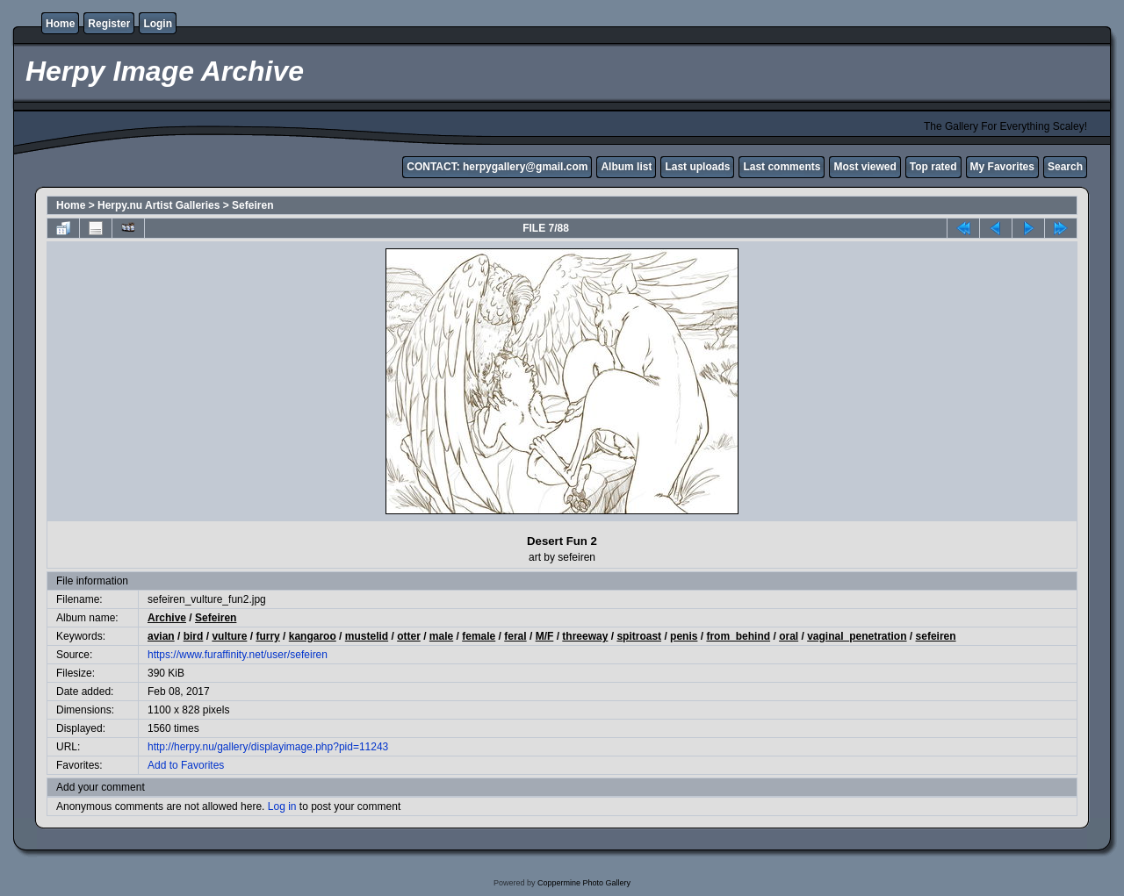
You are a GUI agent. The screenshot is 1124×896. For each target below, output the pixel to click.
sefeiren (936, 636)
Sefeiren (252, 205)
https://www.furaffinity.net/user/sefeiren (238, 655)
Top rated (933, 167)
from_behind (738, 636)
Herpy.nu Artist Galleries (158, 205)
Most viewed (864, 167)
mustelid (366, 636)
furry (267, 636)
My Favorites (1002, 167)
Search (1065, 167)
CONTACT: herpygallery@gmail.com (497, 167)
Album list (626, 167)
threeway (585, 636)
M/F (545, 636)
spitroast (638, 636)
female (478, 636)
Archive (167, 618)
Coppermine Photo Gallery (583, 882)
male (441, 636)
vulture (229, 636)
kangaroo (312, 636)
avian (161, 636)
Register (109, 24)
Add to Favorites (186, 765)
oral (788, 636)
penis (683, 636)
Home (60, 24)
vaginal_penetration (856, 636)
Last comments (781, 167)
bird (194, 636)
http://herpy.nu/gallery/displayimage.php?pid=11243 (268, 747)
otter (409, 636)
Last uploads (697, 167)
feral (515, 636)
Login (157, 24)
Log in (282, 806)
